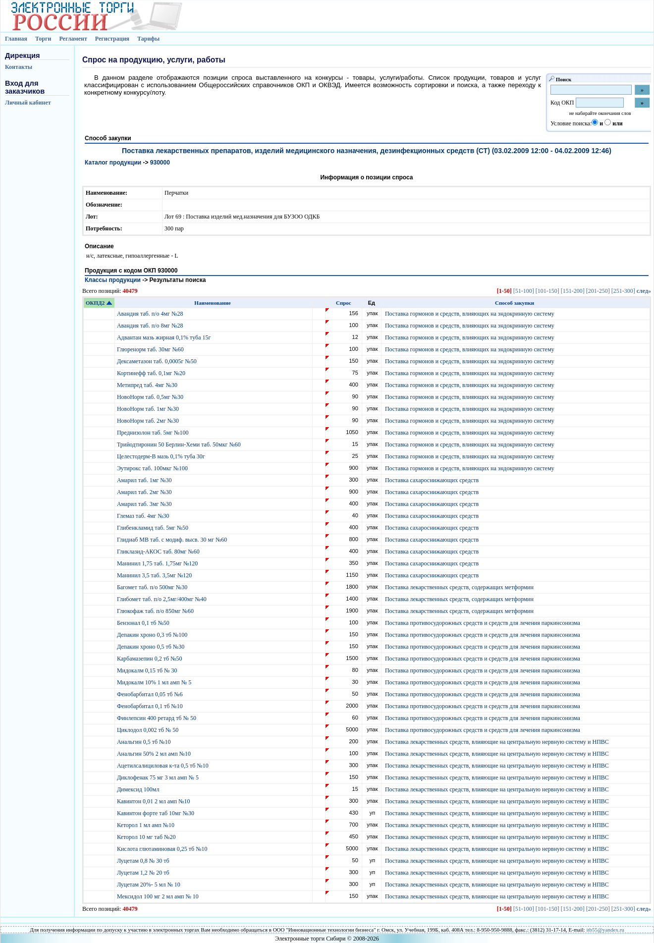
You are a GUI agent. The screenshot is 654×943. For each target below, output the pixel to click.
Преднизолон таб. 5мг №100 (153, 432)
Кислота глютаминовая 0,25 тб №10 (163, 848)
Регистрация (112, 38)
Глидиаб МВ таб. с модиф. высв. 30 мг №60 (172, 539)
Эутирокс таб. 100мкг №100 (153, 468)
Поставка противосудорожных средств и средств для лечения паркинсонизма (482, 622)
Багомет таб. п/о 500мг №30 (153, 587)
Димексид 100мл (139, 789)
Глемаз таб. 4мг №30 (144, 515)
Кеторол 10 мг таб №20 (148, 836)
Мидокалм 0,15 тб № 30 (148, 670)
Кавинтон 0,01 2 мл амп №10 (154, 801)
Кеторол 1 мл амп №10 (146, 825)
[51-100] (523, 290)
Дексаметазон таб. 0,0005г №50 (157, 361)
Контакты (18, 66)
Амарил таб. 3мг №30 (145, 503)
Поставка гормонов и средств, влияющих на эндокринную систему (469, 313)
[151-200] (573, 290)
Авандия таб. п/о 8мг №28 (151, 325)
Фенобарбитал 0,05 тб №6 (150, 694)
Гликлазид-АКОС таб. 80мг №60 (159, 551)
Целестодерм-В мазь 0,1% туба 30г (162, 456)
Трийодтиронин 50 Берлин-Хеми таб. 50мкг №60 (179, 444)
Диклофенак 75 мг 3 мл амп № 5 (159, 777)
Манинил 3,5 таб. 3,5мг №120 (155, 575)
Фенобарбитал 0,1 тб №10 (150, 706)
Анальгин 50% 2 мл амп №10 (154, 753)
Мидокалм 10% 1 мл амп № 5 (155, 682)
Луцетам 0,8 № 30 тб (144, 860)
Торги (43, 38)
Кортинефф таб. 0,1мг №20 (152, 373)
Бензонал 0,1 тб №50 (144, 622)
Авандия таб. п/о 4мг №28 (151, 313)
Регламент (73, 38)
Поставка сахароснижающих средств (432, 480)
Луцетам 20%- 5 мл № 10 (149, 884)
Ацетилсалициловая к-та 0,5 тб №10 (163, 765)
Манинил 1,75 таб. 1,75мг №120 (158, 563)
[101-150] (547, 290)
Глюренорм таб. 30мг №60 (151, 349)
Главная (16, 38)
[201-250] (598, 290)
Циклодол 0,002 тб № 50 (148, 729)
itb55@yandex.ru (605, 930)
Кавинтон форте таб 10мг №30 (156, 813)
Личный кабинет (28, 102)
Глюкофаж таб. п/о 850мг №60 (156, 611)
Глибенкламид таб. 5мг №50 (153, 527)
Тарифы (148, 38)
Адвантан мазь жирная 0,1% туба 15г (164, 337)
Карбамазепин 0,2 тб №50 (150, 658)
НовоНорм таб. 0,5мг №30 (151, 396)
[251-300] (623, 290)
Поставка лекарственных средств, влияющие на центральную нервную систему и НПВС (497, 741)
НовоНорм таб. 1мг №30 (148, 408)
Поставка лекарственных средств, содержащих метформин (459, 587)
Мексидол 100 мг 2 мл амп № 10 (158, 896)
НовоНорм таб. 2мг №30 (148, 420)
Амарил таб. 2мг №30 (145, 492)
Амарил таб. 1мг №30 (145, 480)
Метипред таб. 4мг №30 (148, 385)
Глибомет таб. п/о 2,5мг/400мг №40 (162, 599)
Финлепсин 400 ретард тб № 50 (157, 718)
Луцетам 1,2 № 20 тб (144, 872)
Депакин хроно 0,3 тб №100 (153, 634)
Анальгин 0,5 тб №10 (145, 741)
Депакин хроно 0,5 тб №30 (151, 646)
